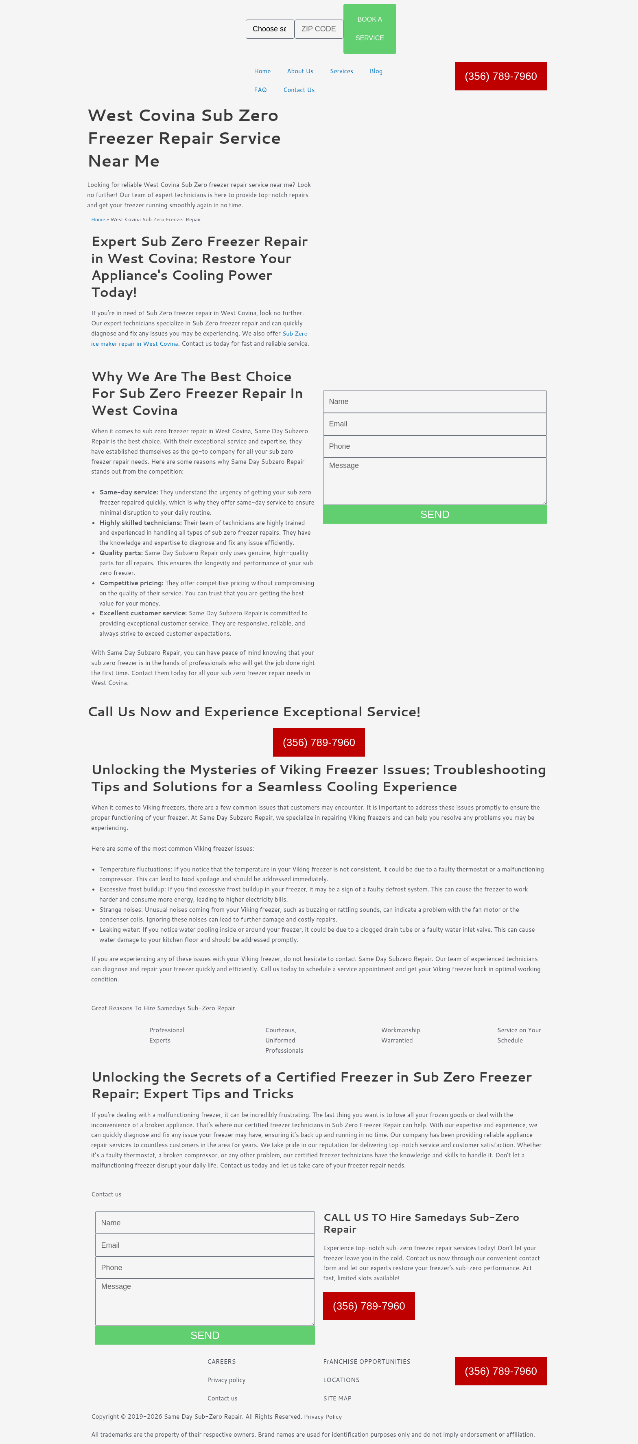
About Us (300, 71)
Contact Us (299, 90)
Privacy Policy (323, 1416)
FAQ (260, 90)
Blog (375, 71)
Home (262, 71)
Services (341, 71)
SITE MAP (337, 1398)
